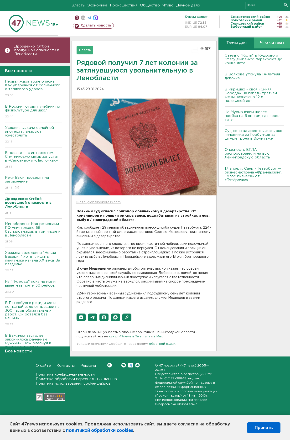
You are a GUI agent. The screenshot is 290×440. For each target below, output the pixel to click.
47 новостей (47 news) (177, 365)
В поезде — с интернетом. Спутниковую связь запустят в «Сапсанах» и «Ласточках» (33, 160)
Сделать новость (96, 25)
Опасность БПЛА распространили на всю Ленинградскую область (247, 153)
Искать (286, 5)
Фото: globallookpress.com (98, 202)
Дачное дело (188, 5)
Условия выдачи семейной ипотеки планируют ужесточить (33, 135)
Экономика (97, 5)
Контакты (66, 365)
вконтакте (83, 18)
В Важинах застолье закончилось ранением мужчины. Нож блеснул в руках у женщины (33, 344)
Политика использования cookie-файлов (73, 383)
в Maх (158, 336)
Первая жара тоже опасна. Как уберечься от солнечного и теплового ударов (33, 88)
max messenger (95, 18)
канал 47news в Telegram (129, 336)
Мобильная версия (77, 18)
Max (137, 365)
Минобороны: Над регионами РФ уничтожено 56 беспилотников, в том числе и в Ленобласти (33, 233)
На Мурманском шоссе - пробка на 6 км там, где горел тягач (252, 115)
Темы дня (236, 43)
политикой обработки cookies (99, 431)
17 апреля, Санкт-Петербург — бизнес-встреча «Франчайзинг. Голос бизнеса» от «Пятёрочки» (253, 174)
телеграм (89, 18)
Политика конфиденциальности (65, 374)
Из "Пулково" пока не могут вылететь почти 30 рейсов (33, 287)
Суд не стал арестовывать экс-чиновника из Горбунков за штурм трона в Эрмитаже (254, 134)
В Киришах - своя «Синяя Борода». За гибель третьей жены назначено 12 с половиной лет (251, 95)
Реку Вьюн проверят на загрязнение (33, 183)
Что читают (272, 43)
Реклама (88, 365)
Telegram (130, 365)
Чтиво (168, 5)
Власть (78, 5)
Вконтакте (109, 365)
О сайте (43, 365)
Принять (264, 427)
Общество (150, 5)
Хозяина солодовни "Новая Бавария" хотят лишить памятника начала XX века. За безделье (33, 261)
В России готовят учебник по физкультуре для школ (33, 112)
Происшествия (123, 5)
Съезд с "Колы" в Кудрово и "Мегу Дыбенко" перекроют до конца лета (253, 59)
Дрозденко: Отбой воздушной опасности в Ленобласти (36, 50)
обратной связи (162, 344)
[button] (81, 317)
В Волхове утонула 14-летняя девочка (252, 76)
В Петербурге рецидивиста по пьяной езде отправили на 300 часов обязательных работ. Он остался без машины (33, 313)
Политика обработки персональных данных (76, 379)
